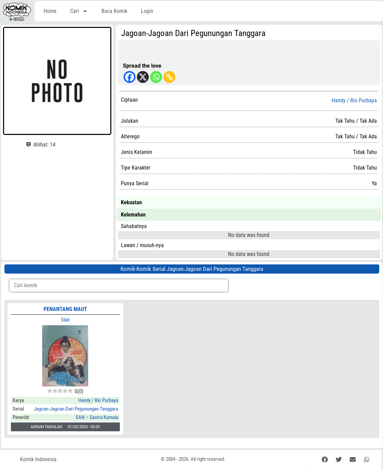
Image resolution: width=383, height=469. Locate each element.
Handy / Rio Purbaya (354, 100)
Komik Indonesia (38, 459)
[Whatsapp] (156, 77)
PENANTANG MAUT (65, 309)
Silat (65, 320)
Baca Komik (114, 11)
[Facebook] (129, 77)
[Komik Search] (118, 285)
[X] (143, 77)
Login (147, 11)
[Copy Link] (169, 77)
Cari (79, 11)
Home (50, 11)
